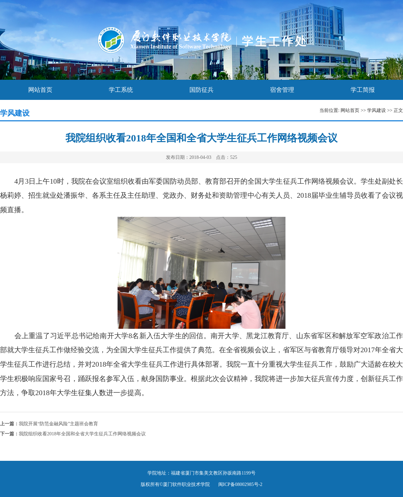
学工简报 (363, 89)
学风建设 (376, 110)
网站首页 (40, 89)
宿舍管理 (282, 89)
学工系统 (121, 89)
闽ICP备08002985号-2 (240, 484)
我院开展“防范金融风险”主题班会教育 (49, 423)
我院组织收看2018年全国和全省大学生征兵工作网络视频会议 (73, 433)
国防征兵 (201, 89)
